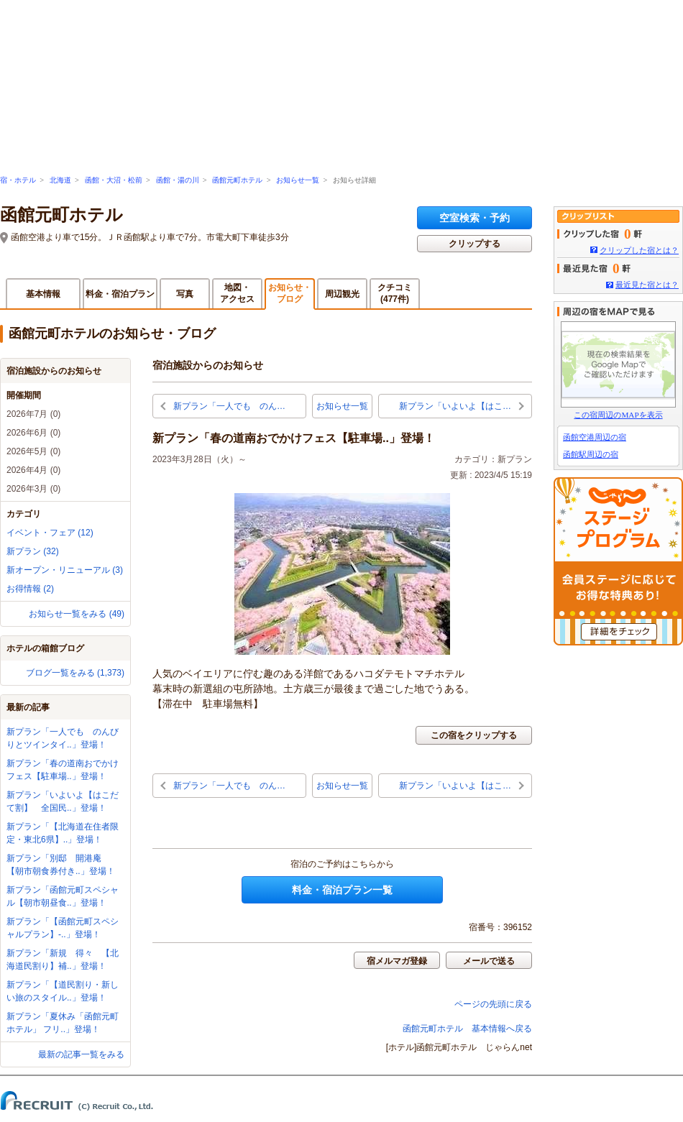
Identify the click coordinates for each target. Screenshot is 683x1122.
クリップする (474, 244)
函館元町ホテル (237, 180)
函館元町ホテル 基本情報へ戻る (467, 1029)
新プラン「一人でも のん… (229, 406)
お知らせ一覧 (297, 180)
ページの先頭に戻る (493, 1004)
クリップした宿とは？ (639, 250)
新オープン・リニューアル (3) (64, 570)
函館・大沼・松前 (113, 180)
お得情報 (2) (30, 589)
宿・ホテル (18, 180)
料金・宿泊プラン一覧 (342, 890)
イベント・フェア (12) (49, 533)
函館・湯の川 (177, 180)
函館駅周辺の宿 (590, 454)
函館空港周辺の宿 (594, 437)
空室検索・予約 (474, 218)
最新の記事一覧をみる (81, 1054)
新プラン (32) (32, 551)
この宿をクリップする (474, 735)
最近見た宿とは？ (647, 284)
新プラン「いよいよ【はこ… (455, 406)
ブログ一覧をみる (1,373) (75, 673)
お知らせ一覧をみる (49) (76, 614)
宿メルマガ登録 (397, 961)
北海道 (60, 180)
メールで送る (489, 961)
